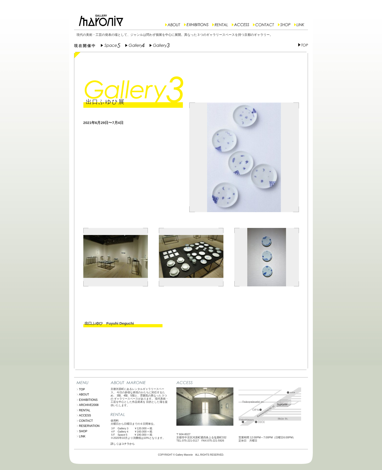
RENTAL (84, 410)
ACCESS (85, 415)
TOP (82, 389)
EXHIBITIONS (88, 400)
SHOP (83, 431)
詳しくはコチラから (123, 443)
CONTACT (86, 421)
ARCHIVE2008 (89, 405)
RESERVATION (89, 426)
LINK (82, 436)
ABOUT (84, 394)
